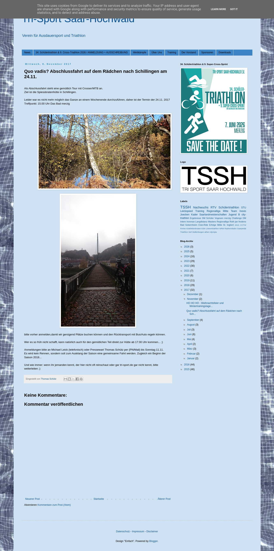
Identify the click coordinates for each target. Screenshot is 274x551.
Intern (183, 221)
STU (243, 207)
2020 (187, 275)
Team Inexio (238, 211)
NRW (221, 228)
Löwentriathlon (212, 228)
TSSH (185, 207)
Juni (189, 334)
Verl (190, 232)
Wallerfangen (198, 232)
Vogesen (219, 218)
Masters (212, 221)
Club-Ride (203, 225)
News (27, 52)
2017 (187, 289)
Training (171, 52)
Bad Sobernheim (188, 225)
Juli (189, 329)
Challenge (237, 218)
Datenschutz (123, 531)
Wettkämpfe (139, 52)
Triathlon (184, 232)
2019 (187, 280)
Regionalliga (223, 221)
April (189, 344)
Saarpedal (241, 228)
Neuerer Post (32, 499)
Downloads (225, 52)
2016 (187, 364)
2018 (187, 285)
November (193, 299)
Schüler (210, 218)
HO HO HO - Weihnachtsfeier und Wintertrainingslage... (205, 304)
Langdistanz (201, 221)
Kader (194, 214)
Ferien (183, 228)
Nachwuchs (200, 207)
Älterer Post (164, 499)
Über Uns (157, 52)
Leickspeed (186, 211)
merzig (227, 218)
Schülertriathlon (228, 207)
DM (244, 218)
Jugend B (234, 214)
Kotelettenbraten (193, 228)
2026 (187, 246)
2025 (187, 251)
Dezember (193, 294)
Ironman (191, 221)
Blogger (153, 541)
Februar (191, 353)
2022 (187, 265)
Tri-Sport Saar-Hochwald (78, 18)
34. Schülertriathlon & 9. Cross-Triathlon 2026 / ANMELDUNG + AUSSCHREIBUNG (82, 52)
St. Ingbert (228, 225)
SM (203, 218)
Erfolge (212, 225)
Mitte (219, 225)
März (190, 348)
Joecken (185, 214)
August (191, 324)
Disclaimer (152, 531)
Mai (189, 339)
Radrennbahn (231, 228)
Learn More (218, 9)
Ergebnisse (195, 218)
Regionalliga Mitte (217, 211)
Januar (191, 358)
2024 (187, 256)
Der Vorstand (189, 52)
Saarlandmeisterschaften (213, 214)
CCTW (243, 225)
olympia (213, 232)
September (193, 320)
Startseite (98, 499)
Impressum (138, 531)
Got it (234, 9)
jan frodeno (240, 221)
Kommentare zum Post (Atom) (54, 504)
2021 (187, 270)
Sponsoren (207, 52)
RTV (214, 207)
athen (206, 232)
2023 (187, 261)
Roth (232, 221)
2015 (237, 225)
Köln (203, 228)
